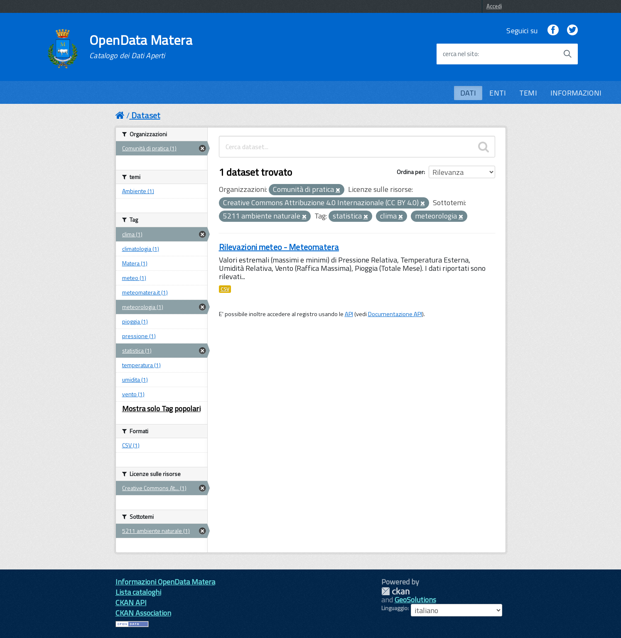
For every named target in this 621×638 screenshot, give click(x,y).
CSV (225, 289)
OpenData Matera (140, 46)
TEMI (528, 92)
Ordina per (410, 171)
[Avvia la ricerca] (567, 54)
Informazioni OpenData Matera (165, 581)
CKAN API (131, 602)
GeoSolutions (415, 599)
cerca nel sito (460, 54)
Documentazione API (395, 314)
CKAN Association (143, 612)
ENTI (497, 92)
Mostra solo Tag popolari (161, 408)
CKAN (395, 591)
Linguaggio (394, 608)
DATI (468, 92)
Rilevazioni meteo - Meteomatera (279, 246)
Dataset (145, 115)
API (349, 314)
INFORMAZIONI (575, 92)
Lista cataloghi (138, 592)
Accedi (494, 6)
